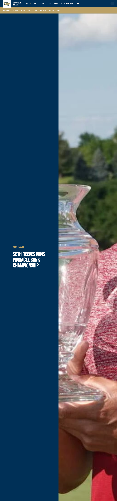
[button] (112, 4)
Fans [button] (44, 4)
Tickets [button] (36, 4)
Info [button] (83, 4)
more (58, 11)
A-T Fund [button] (58, 4)
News (35, 11)
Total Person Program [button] (70, 4)
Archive (51, 11)
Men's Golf (6, 11)
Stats (29, 11)
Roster (23, 11)
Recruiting (43, 11)
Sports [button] (28, 4)
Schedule (15, 11)
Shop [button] (52, 4)
